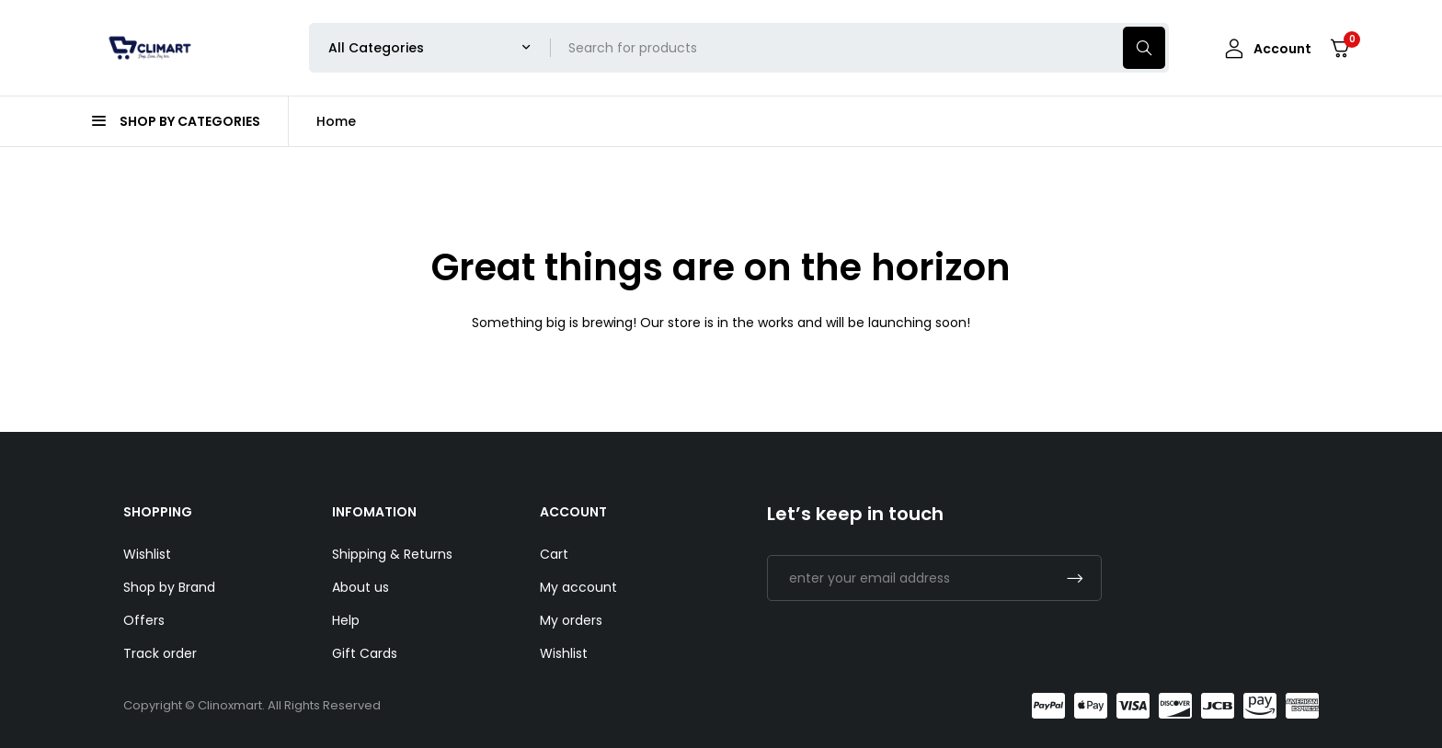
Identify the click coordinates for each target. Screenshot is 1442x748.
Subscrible (1075, 578)
